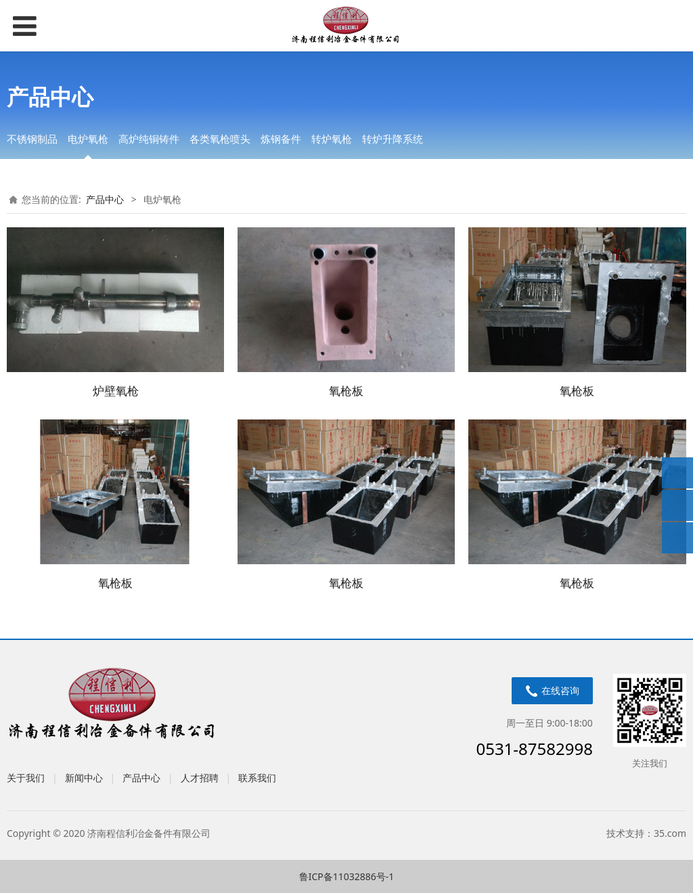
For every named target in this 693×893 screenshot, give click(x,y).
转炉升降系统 (392, 138)
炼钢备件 (281, 138)
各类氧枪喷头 (219, 138)
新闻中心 (84, 777)
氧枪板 (346, 390)
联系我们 (257, 777)
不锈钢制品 (32, 138)
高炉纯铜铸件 (148, 138)
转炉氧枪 (331, 138)
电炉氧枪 (88, 138)
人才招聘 (200, 777)
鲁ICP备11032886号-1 (347, 876)
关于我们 (26, 777)
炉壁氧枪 (116, 390)
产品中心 (105, 199)
